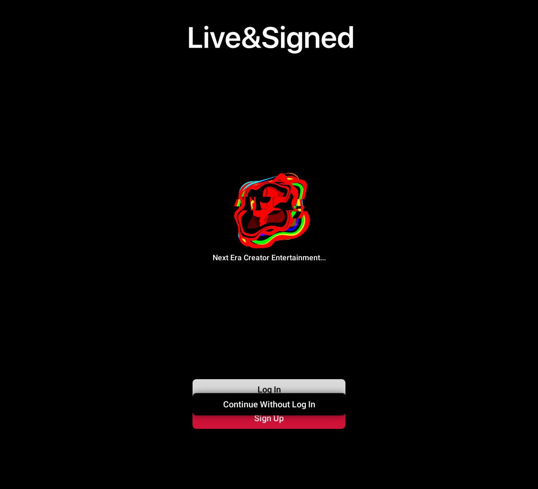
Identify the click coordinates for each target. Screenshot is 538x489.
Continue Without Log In (269, 444)
